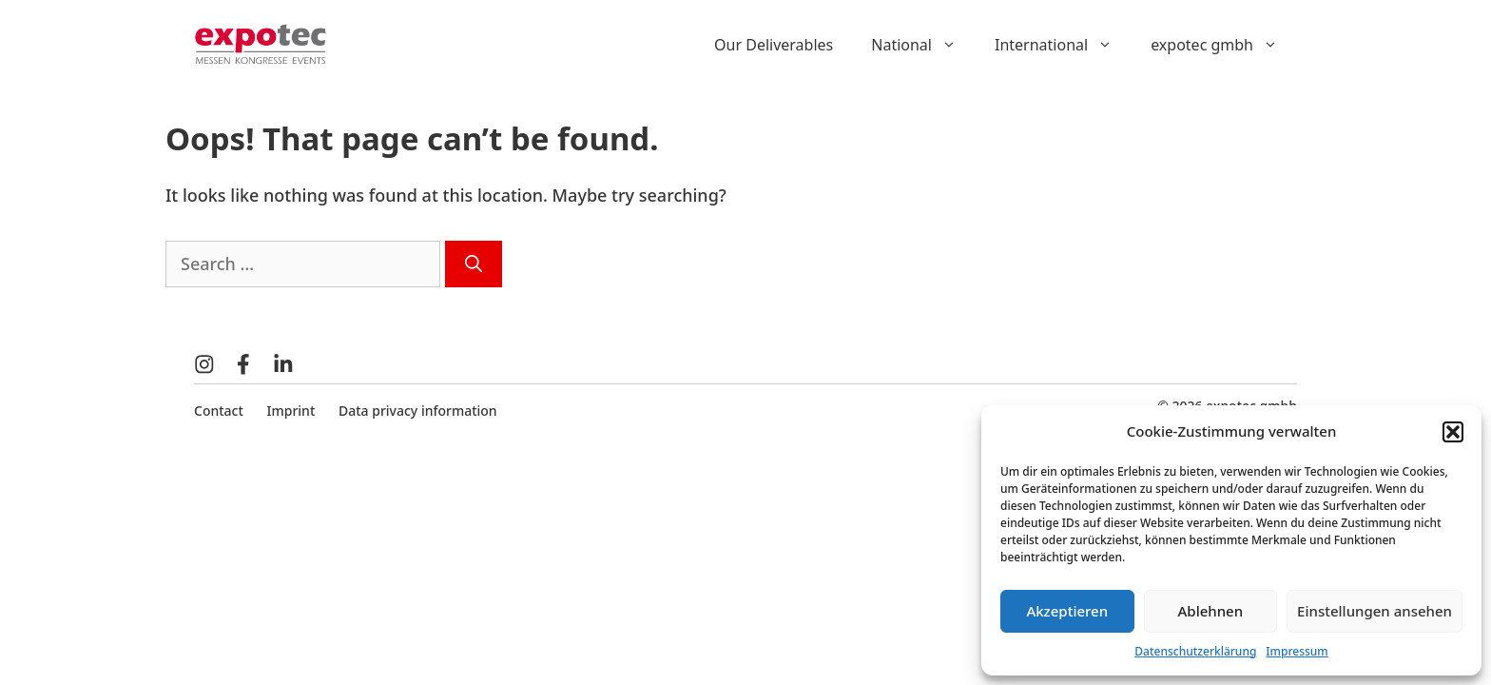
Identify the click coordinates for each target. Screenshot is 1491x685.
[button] (1452, 431)
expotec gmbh (1224, 45)
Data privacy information (418, 410)
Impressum (1296, 651)
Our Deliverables (773, 44)
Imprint (291, 410)
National (923, 45)
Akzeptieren (1067, 610)
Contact (218, 410)
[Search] (473, 264)
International (1063, 45)
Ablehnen (1211, 610)
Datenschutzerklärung (1195, 651)
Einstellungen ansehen (1374, 610)
